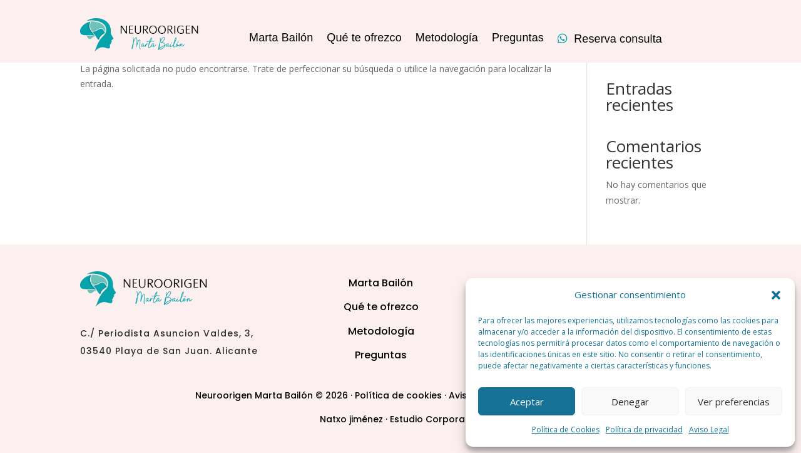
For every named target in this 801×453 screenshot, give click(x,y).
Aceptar (527, 401)
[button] (776, 295)
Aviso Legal (709, 429)
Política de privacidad (644, 429)
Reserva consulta (610, 39)
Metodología (447, 38)
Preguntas (518, 38)
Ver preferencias (734, 401)
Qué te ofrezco (364, 38)
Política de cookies (398, 395)
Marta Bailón (281, 38)
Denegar (630, 401)
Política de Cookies (565, 429)
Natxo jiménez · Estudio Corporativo (401, 419)
